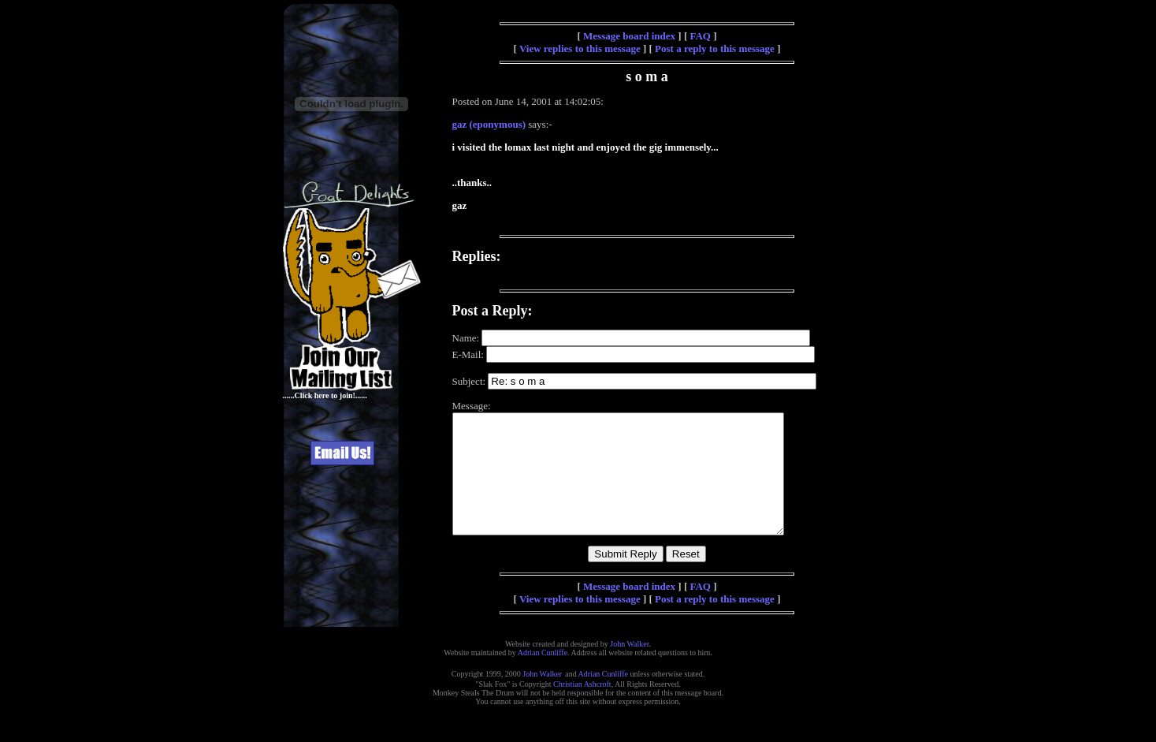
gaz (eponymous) (489, 124)
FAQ (700, 36)
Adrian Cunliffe (542, 676)
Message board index (629, 36)
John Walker (629, 667)
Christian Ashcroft (582, 707)
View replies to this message (580, 48)
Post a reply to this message (715, 48)
